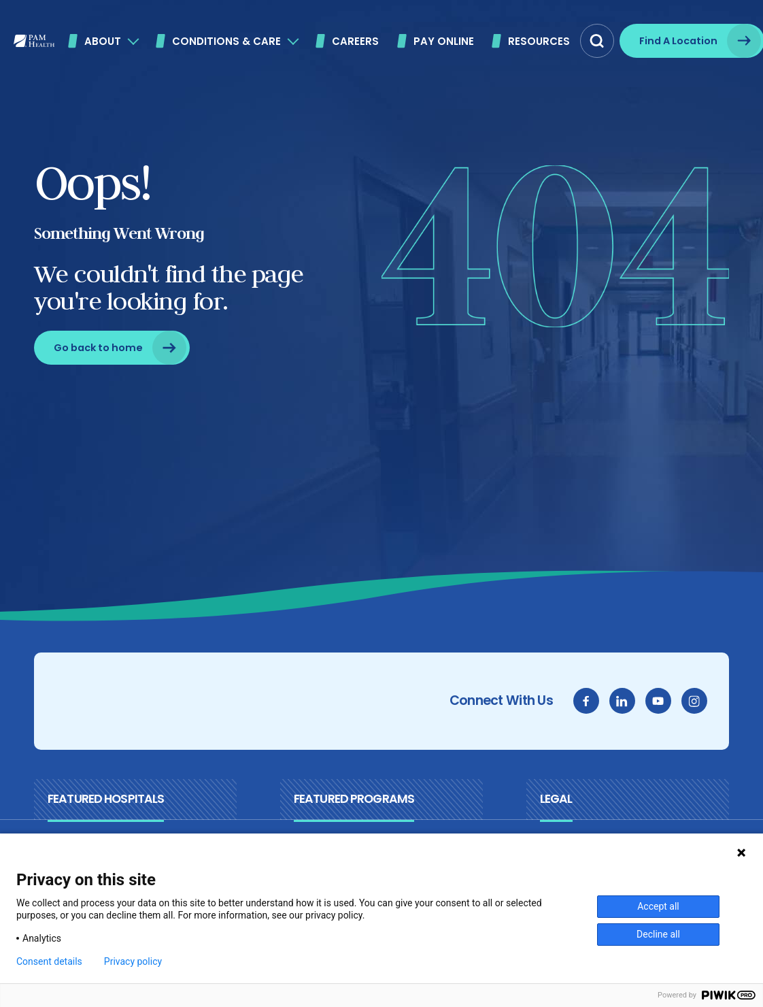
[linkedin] (623, 701)
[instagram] (695, 701)
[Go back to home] (111, 348)
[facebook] (587, 701)
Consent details (49, 961)
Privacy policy (133, 961)
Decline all (658, 934)
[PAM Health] (34, 41)
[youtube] (659, 701)
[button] (597, 41)
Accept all (658, 906)
